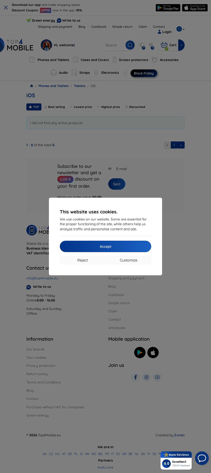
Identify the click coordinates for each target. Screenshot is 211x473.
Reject (82, 260)
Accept (105, 246)
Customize (128, 260)
